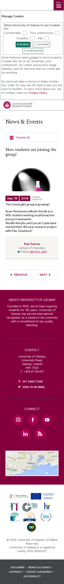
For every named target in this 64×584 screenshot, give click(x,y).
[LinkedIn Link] (25, 433)
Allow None (43, 44)
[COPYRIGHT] (17, 572)
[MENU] (59, 5)
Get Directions (32, 381)
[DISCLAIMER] (19, 567)
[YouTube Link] (47, 420)
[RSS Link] (40, 433)
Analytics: (22, 38)
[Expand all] (32, 137)
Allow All (24, 44)
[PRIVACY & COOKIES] (41, 567)
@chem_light (38, 251)
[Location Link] (32, 473)
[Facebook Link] (32, 420)
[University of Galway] (17, 105)
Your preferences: (42, 33)
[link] (31, 496)
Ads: (40, 38)
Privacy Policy (38, 92)
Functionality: (12, 33)
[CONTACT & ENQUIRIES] (40, 572)
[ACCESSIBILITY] (32, 576)
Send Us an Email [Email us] (33, 387)
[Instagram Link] (18, 420)
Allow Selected (34, 51)
